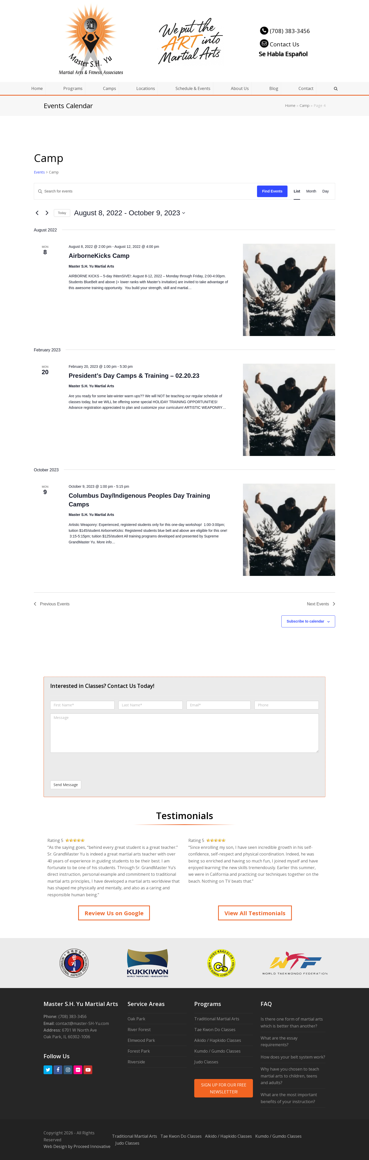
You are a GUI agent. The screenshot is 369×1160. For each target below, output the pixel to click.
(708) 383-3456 (284, 31)
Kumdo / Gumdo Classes (217, 1051)
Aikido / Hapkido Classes (217, 1040)
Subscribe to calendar (305, 621)
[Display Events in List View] (297, 191)
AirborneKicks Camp (99, 255)
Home (290, 105)
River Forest (139, 1029)
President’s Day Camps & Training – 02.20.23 (134, 375)
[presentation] (89, 767)
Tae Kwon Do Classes (214, 1029)
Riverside (136, 1062)
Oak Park (136, 1019)
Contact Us (279, 44)
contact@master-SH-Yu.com (82, 1023)
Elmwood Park (141, 1040)
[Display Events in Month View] (311, 191)
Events (39, 172)
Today (62, 213)
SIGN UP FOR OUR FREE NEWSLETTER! (223, 1088)
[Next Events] (47, 213)
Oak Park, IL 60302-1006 (67, 1037)
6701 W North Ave (79, 1030)
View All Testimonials (254, 913)
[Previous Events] (37, 213)
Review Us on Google (114, 913)
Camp (305, 105)
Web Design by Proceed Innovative (77, 1146)
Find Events (272, 191)
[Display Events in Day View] (325, 191)
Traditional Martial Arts (216, 1019)
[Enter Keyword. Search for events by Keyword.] (145, 191)
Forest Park (139, 1051)
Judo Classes (206, 1062)
